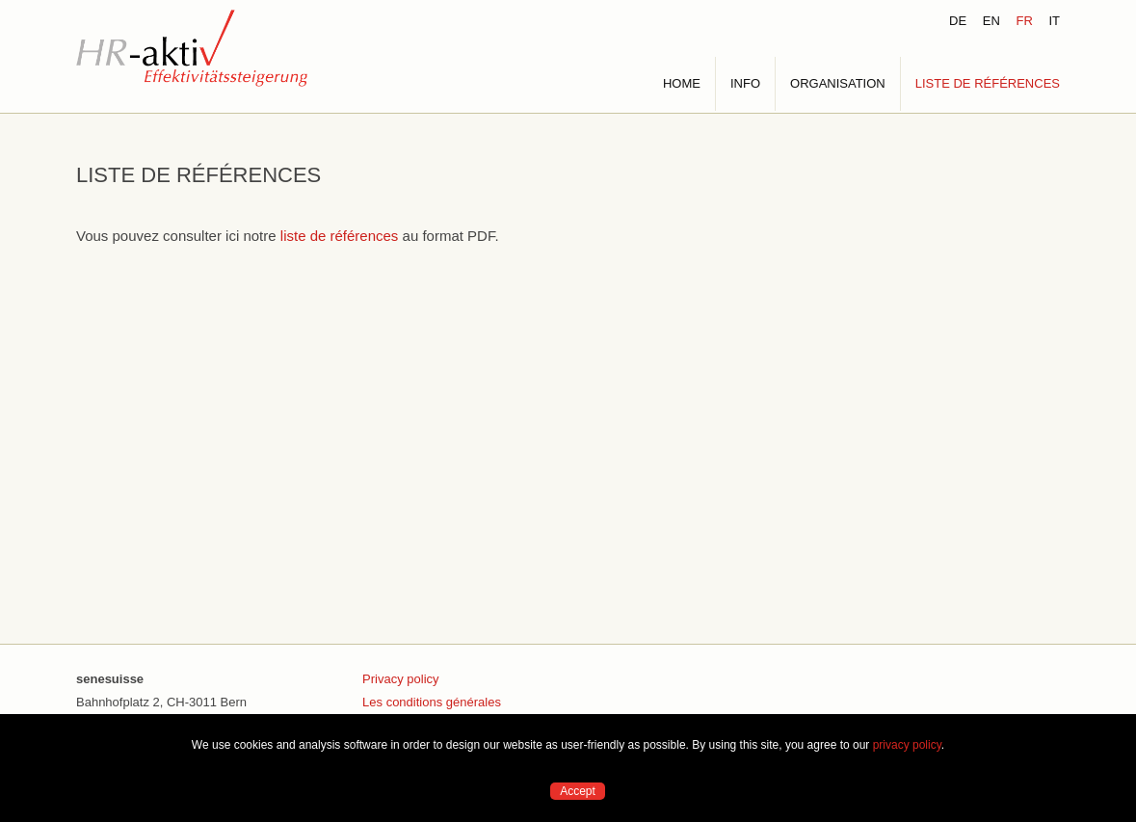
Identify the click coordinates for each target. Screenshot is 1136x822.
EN (991, 20)
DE (957, 20)
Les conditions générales (431, 702)
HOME (681, 83)
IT (1054, 20)
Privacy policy (400, 679)
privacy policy (907, 745)
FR (1024, 20)
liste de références (339, 235)
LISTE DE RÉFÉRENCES (987, 83)
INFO (745, 83)
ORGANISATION (837, 83)
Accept (577, 791)
